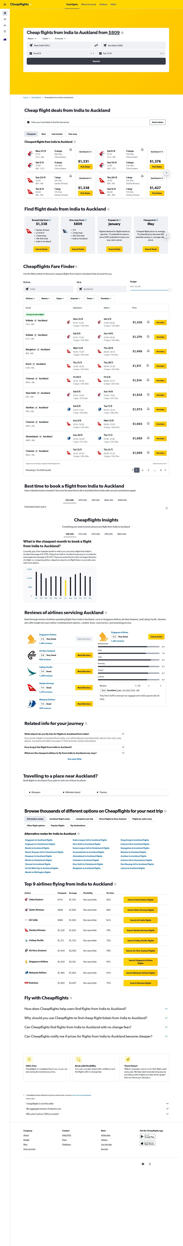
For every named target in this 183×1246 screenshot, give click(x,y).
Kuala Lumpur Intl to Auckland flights (90, 840)
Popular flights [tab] (58, 825)
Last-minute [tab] (57, 134)
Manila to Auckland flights (37, 848)
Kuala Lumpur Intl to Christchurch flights (91, 848)
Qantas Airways (47, 683)
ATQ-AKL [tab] (96, 500)
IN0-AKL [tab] (70, 534)
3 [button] (148, 470)
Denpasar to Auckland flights (38, 856)
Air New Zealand (47, 651)
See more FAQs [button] (75, 759)
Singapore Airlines (48, 634)
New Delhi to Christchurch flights (88, 864)
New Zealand (36, 98)
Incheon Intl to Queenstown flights (136, 860)
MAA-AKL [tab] (109, 500)
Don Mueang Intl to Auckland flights (137, 864)
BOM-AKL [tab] (122, 500)
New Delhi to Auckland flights (87, 844)
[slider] (170, 290)
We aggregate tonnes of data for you (97, 1108)
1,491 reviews (46, 643)
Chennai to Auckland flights (38, 864)
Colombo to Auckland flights (86, 860)
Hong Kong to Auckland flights (135, 840)
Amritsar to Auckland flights (134, 856)
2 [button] (142, 470)
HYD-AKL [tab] (83, 500)
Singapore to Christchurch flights (40, 844)
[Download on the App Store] (148, 1143)
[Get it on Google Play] (148, 1136)
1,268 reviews (46, 676)
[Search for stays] (5, 19)
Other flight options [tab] (36, 825)
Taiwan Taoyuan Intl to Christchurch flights (44, 852)
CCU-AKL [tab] (70, 500)
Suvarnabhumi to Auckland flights (88, 852)
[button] (5, 4)
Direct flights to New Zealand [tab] (113, 819)
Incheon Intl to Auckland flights (135, 844)
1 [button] (137, 470)
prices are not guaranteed (82, 1095)
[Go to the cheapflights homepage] (20, 4)
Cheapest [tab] (31, 134)
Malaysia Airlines (47, 699)
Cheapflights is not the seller (97, 1103)
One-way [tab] (73, 134)
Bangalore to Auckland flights (87, 868)
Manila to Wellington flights (38, 872)
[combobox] (32, 38)
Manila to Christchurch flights (38, 860)
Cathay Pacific (46, 667)
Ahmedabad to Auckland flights (88, 856)
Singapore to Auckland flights (39, 840)
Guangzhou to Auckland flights (135, 848)
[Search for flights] (5, 13)
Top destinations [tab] (78, 825)
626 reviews (45, 659)
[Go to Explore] (5, 31)
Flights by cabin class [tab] (142, 819)
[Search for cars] (5, 25)
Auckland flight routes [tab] (60, 819)
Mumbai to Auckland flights (133, 852)
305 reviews (45, 708)
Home (26, 98)
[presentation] (122, 32)
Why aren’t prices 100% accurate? (97, 1114)
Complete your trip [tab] (85, 819)
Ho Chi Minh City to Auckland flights (41, 868)
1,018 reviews (46, 692)
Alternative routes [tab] (35, 819)
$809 (114, 32)
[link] (42, 249)
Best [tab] (44, 134)
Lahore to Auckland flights (133, 868)
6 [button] (161, 470)
